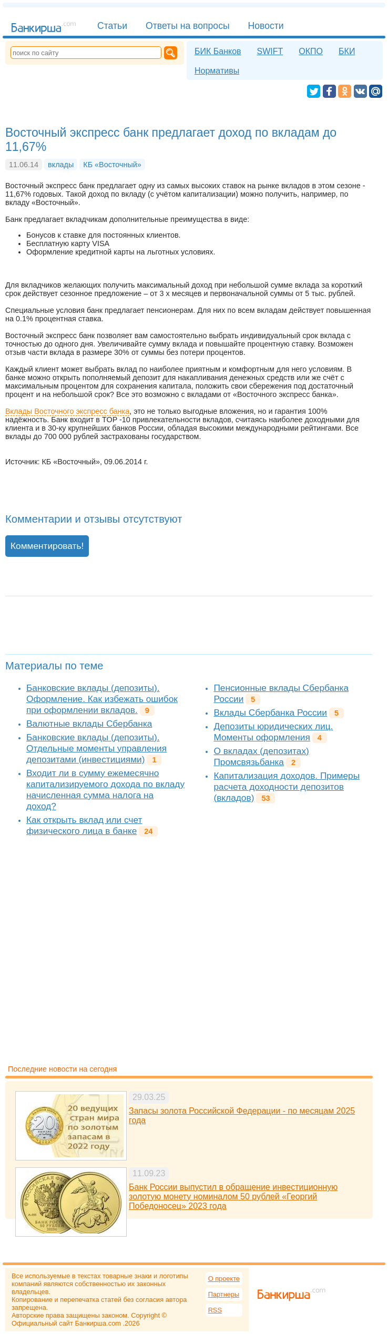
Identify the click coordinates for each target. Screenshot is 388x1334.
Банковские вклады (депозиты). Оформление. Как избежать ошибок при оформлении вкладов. (102, 699)
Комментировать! (47, 546)
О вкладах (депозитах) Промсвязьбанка (261, 756)
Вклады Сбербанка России (269, 712)
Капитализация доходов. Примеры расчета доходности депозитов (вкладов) (286, 786)
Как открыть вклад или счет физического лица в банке (84, 825)
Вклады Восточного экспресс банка (67, 411)
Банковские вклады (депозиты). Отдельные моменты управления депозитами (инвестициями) (96, 748)
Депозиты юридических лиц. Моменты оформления (273, 731)
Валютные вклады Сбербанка (89, 723)
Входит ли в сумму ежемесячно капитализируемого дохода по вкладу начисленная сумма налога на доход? (105, 789)
